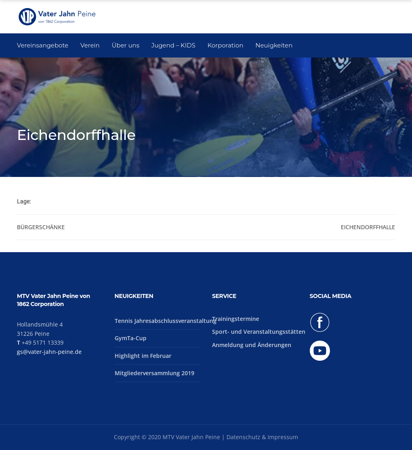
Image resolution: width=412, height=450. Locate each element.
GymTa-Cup (130, 338)
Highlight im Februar (143, 356)
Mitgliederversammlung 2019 (154, 373)
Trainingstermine (235, 319)
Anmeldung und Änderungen (251, 345)
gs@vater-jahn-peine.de (49, 351)
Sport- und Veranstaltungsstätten (258, 331)
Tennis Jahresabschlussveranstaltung (165, 321)
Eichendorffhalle (368, 227)
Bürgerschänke (41, 227)
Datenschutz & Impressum (262, 437)
